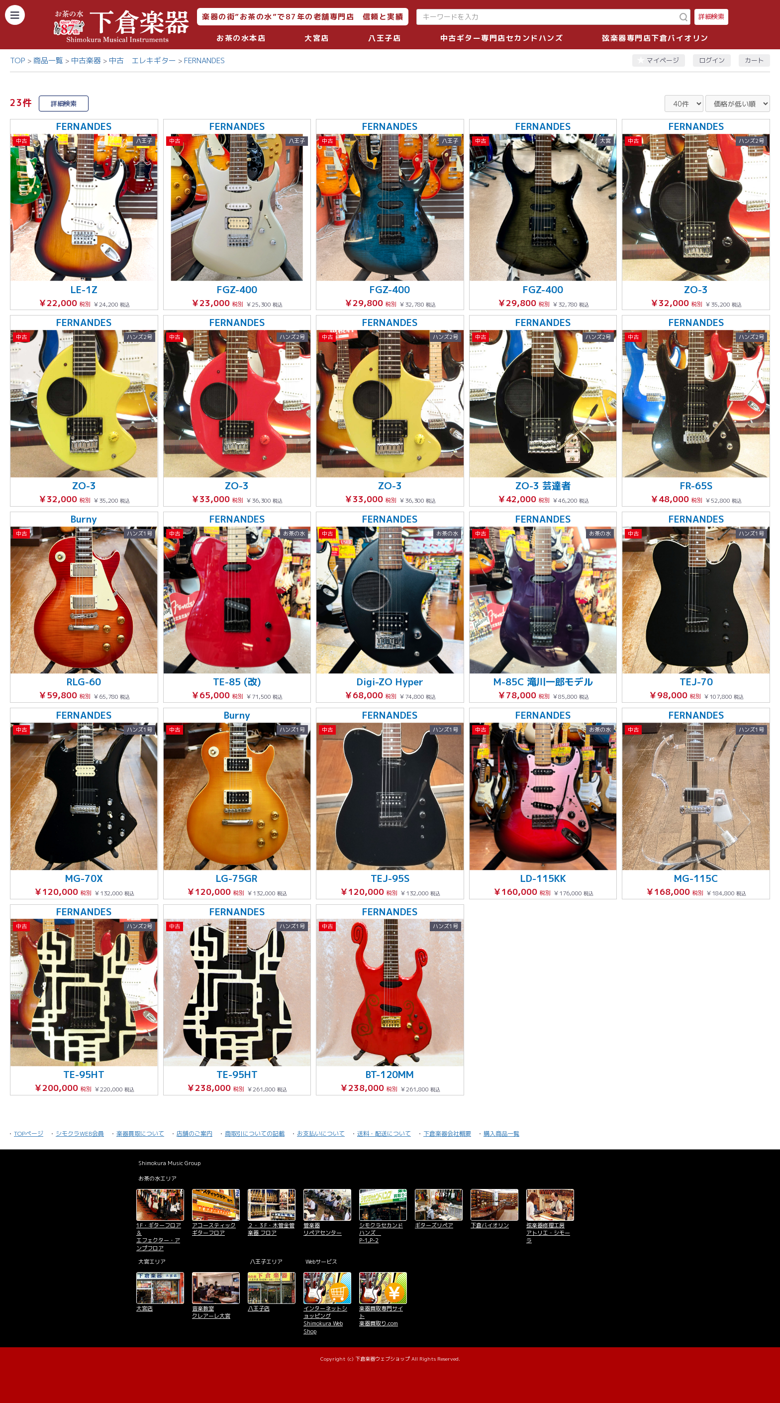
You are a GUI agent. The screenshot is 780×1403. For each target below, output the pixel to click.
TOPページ (28, 1133)
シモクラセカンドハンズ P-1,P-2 (381, 1233)
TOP (17, 60)
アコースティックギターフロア (214, 1229)
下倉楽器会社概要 (447, 1133)
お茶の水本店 (241, 38)
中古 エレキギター (142, 60)
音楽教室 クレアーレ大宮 (211, 1312)
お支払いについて (321, 1133)
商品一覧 (48, 60)
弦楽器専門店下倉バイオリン (655, 38)
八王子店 (384, 38)
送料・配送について (384, 1133)
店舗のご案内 (194, 1133)
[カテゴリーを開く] (15, 15)
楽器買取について (140, 1133)
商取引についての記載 (255, 1133)
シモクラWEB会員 (80, 1133)
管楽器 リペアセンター (322, 1229)
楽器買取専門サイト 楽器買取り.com (381, 1316)
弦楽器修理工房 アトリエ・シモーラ (548, 1233)
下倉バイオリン (490, 1225)
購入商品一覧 (501, 1133)
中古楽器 (86, 60)
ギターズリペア (434, 1225)
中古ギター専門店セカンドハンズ (502, 38)
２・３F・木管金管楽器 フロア (271, 1229)
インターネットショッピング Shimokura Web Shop (325, 1319)
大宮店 (316, 38)
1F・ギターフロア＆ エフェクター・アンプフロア (158, 1236)
